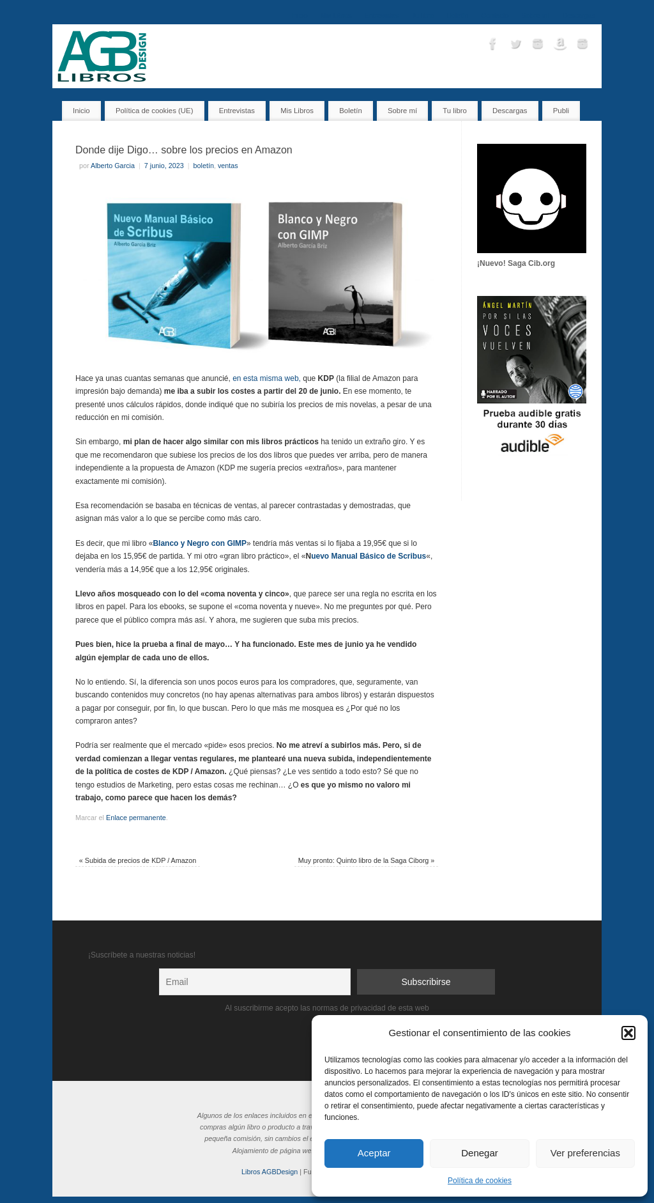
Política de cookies (480, 1180)
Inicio (299, 15)
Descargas (578, 15)
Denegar (479, 1152)
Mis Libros (336, 15)
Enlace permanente (136, 817)
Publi (561, 110)
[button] (628, 1033)
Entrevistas (382, 15)
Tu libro (422, 15)
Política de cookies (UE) (155, 110)
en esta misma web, (266, 378)
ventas (228, 165)
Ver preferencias (585, 1152)
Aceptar (374, 1152)
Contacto (494, 15)
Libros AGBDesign (269, 1172)
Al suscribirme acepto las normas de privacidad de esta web (327, 1008)
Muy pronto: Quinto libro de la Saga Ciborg (366, 860)
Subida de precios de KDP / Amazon (137, 860)
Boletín (458, 15)
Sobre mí (536, 15)
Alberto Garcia (113, 165)
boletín (204, 165)
